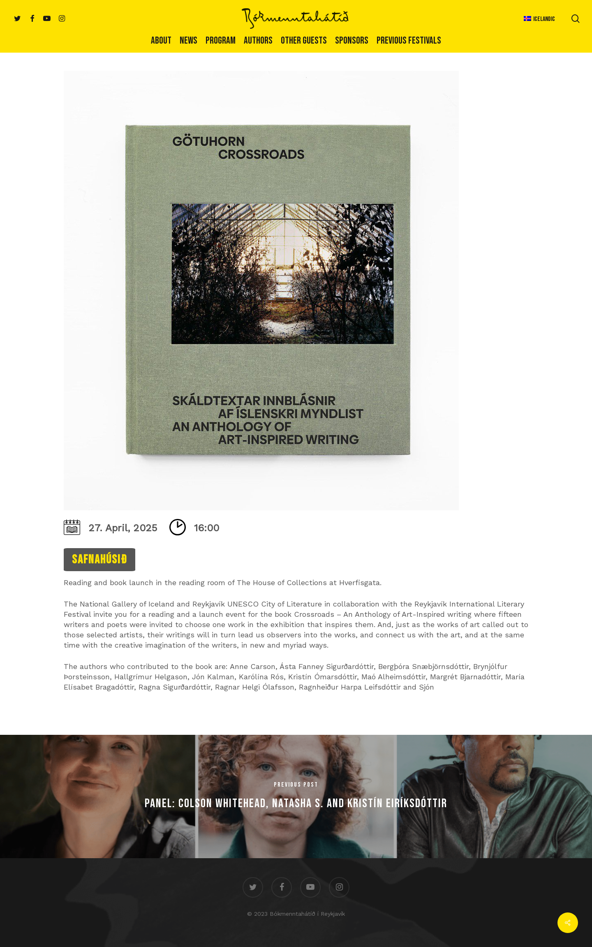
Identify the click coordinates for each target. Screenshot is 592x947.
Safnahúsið (99, 559)
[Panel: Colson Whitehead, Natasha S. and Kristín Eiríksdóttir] (296, 796)
